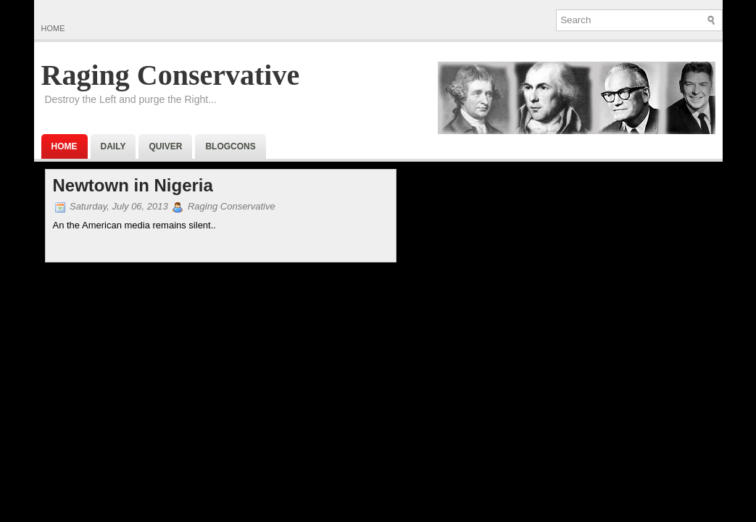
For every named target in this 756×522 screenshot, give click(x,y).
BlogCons (230, 146)
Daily (113, 146)
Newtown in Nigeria (133, 185)
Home (53, 28)
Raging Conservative (170, 75)
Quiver (165, 146)
